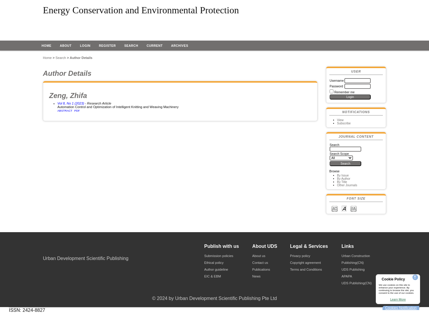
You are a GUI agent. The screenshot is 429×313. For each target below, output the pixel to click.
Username (337, 80)
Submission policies (218, 256)
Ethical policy (213, 262)
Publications (261, 269)
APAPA (346, 276)
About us (258, 256)
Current (154, 45)
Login (85, 45)
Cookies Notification (401, 308)
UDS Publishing (353, 269)
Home (46, 45)
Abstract (64, 110)
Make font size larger (354, 208)
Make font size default (344, 208)
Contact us (260, 262)
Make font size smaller (335, 208)
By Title (342, 182)
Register (107, 45)
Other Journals (347, 185)
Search (131, 45)
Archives (179, 45)
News (256, 276)
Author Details (81, 58)
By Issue (343, 175)
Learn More (398, 299)
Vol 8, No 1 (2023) (70, 103)
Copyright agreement (305, 262)
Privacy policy (300, 256)
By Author (343, 178)
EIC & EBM (212, 276)
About (66, 45)
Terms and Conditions (306, 269)
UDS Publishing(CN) (356, 283)
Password (336, 86)
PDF (77, 110)
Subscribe (344, 123)
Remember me (344, 92)
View (340, 120)
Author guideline (216, 269)
